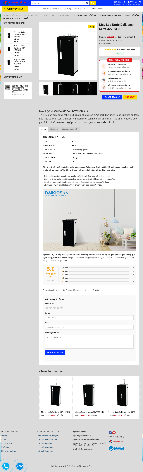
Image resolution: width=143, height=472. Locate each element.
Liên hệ (84, 9)
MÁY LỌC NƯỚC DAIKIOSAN (63, 15)
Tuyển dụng (66, 9)
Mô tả (43, 129)
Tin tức (76, 9)
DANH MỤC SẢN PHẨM (11, 15)
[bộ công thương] (116, 450)
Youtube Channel (96, 9)
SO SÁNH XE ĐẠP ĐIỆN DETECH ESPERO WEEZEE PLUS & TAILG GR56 (20, 89)
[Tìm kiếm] (87, 3)
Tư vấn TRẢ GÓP (112, 97)
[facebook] (110, 432)
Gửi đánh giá (55, 353)
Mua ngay (129, 97)
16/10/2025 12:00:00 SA (18, 94)
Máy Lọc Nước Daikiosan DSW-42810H (122, 412)
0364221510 (119, 2)
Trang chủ (45, 9)
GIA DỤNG (28, 15)
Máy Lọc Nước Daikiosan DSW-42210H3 (89, 412)
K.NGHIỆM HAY (134, 2)
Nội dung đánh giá (52, 333)
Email (47, 323)
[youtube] (114, 432)
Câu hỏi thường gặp (70, 129)
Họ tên (48, 313)
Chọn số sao (50, 303)
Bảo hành (54, 129)
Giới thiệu (55, 9)
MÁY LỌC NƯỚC (42, 15)
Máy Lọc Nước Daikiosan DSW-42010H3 (55, 412)
